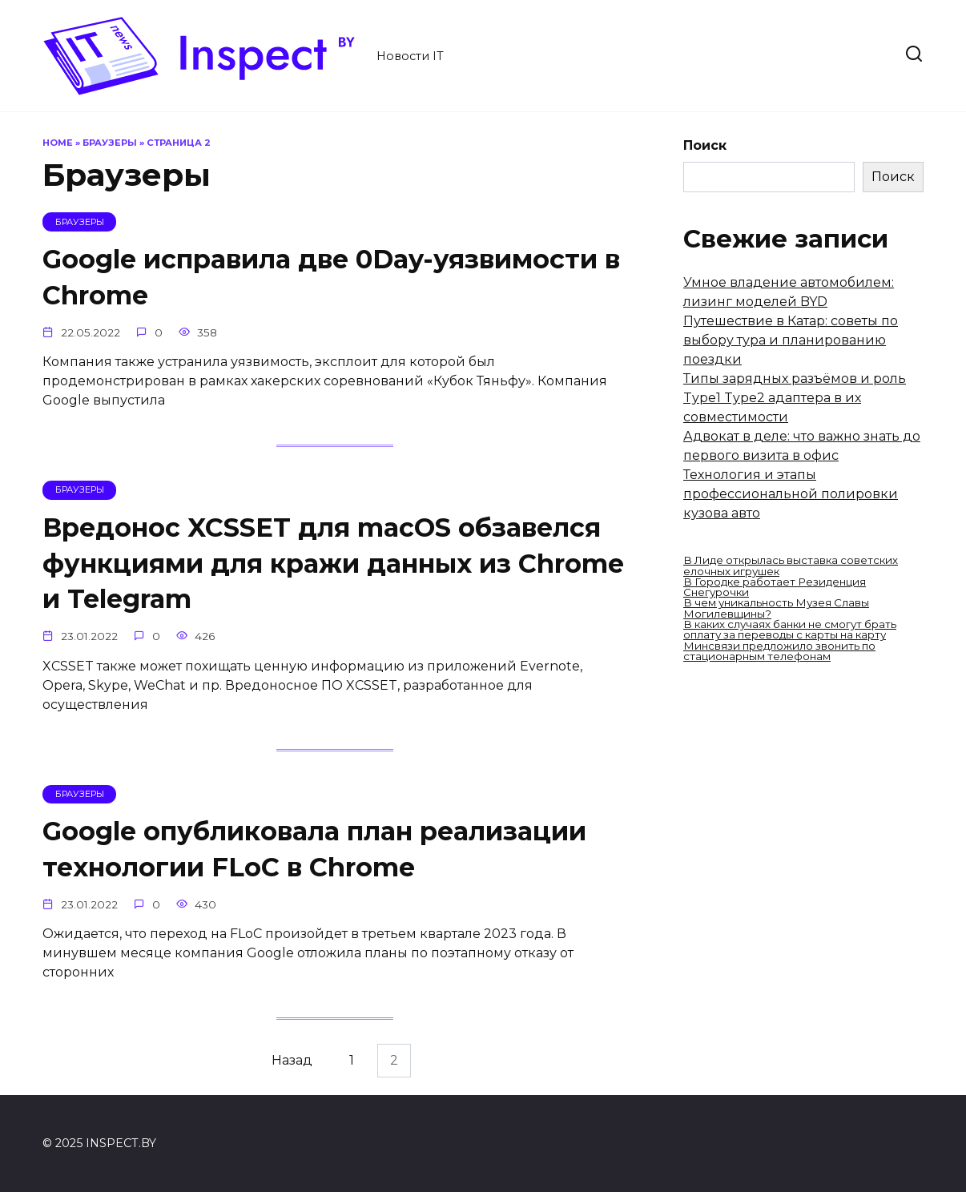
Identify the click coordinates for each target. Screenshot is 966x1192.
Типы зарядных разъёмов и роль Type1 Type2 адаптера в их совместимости (794, 398)
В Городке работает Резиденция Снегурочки (774, 586)
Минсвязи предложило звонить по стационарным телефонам (779, 650)
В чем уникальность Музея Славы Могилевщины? (776, 607)
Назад (292, 1061)
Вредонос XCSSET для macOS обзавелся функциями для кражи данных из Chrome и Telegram (333, 563)
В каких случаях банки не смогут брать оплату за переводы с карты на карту (789, 629)
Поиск (705, 145)
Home (57, 142)
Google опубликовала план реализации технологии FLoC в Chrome (314, 850)
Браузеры (110, 142)
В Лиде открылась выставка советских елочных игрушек (790, 565)
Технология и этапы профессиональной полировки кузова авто (790, 494)
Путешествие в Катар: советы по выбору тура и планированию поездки (790, 340)
